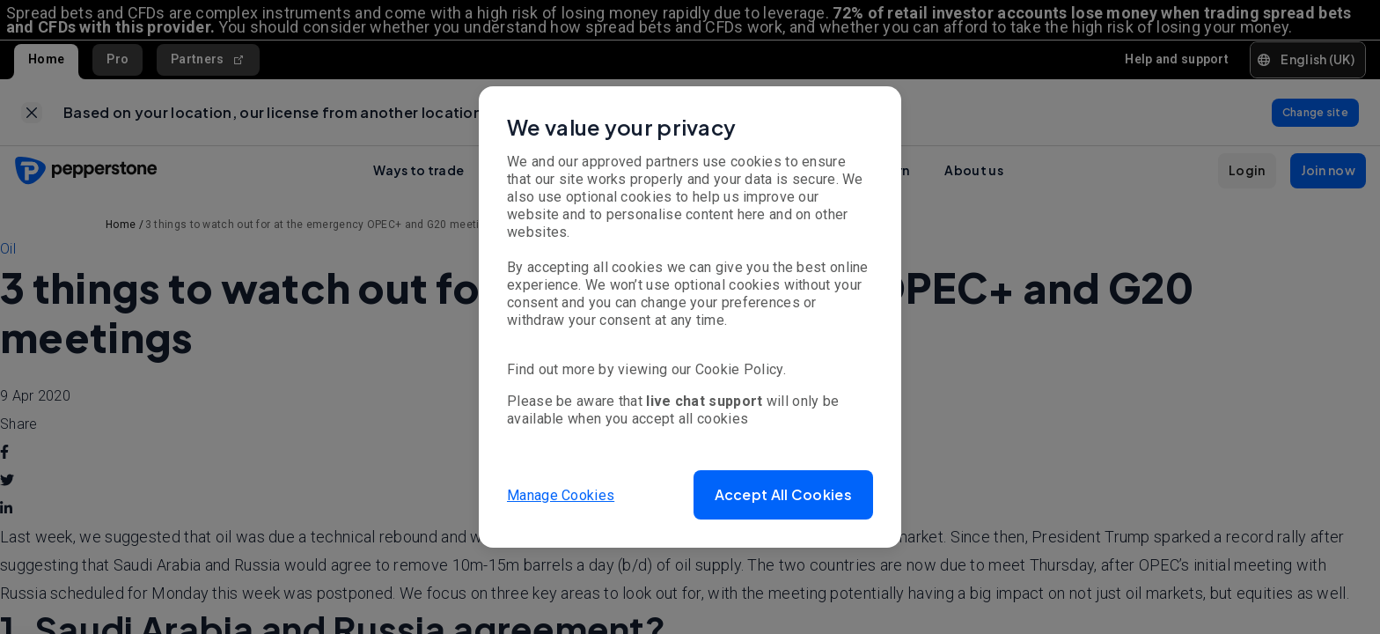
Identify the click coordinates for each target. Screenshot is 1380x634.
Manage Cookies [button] (560, 494)
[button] (783, 495)
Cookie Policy (739, 369)
